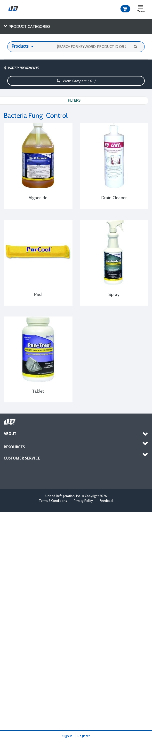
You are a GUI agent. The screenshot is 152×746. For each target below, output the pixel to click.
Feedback (106, 501)
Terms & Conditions (53, 501)
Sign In (67, 736)
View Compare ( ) (76, 81)
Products (20, 46)
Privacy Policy (83, 501)
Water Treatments (21, 68)
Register (84, 736)
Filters (74, 100)
